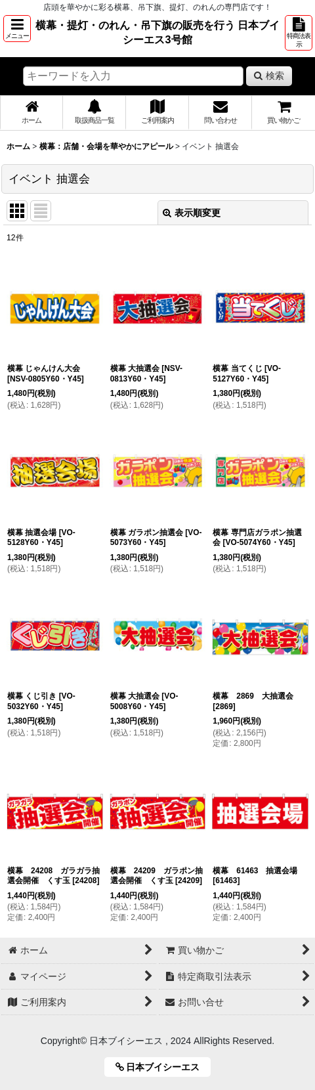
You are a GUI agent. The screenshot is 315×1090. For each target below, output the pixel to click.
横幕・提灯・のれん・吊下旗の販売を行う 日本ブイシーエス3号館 (157, 32)
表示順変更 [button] (191, 212)
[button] (17, 28)
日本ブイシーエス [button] (162, 1067)
